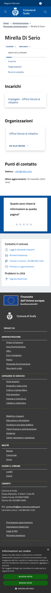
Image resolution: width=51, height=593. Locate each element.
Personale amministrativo (15, 26)
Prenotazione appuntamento (19, 522)
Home (6, 23)
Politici (9, 359)
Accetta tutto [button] (25, 576)
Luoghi (9, 471)
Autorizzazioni (12, 381)
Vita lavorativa (13, 394)
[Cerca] (45, 11)
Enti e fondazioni (14, 355)
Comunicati (11, 455)
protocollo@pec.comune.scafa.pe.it (23, 506)
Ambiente (10, 433)
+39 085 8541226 (23, 171)
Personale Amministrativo (18, 364)
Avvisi (9, 459)
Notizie (9, 450)
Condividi (11, 46)
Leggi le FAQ (12, 531)
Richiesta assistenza (15, 535)
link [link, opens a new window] (12, 571)
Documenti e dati (14, 368)
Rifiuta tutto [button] (25, 583)
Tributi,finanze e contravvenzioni (21, 429)
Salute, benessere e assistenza (20, 437)
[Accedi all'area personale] (40, 3)
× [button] (48, 550)
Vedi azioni (25, 46)
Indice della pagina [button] (17, 52)
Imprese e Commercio (16, 398)
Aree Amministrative (16, 346)
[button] (25, 588)
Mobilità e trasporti (15, 416)
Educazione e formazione (17, 420)
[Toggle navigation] (5, 11)
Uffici (8, 351)
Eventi (9, 475)
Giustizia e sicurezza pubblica (19, 424)
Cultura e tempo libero (16, 390)
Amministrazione (21, 23)
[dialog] (25, 570)
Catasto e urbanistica (16, 403)
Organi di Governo (14, 342)
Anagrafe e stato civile (16, 385)
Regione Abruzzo (12, 3)
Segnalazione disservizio (17, 526)
